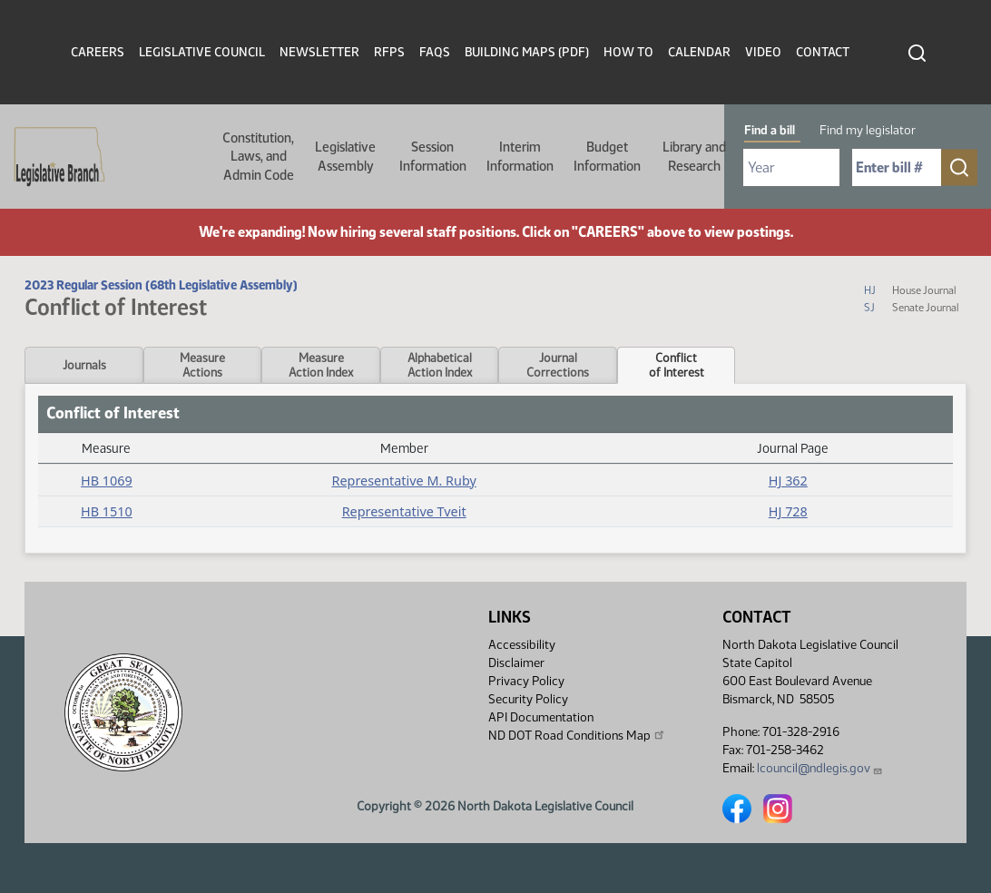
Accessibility (521, 645)
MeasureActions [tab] (202, 364)
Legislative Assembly (345, 156)
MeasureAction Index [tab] (321, 364)
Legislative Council (202, 52)
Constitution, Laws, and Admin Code (258, 156)
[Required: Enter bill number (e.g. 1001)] (896, 167)
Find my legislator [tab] (867, 130)
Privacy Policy (526, 681)
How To (628, 52)
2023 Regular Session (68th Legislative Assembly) (161, 285)
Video (763, 52)
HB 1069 (106, 480)
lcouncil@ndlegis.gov (820, 768)
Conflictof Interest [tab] (676, 364)
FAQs (434, 52)
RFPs (389, 52)
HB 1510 (106, 511)
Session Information (432, 156)
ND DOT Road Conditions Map (577, 735)
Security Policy (528, 699)
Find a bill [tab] (769, 130)
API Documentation (541, 717)
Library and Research (694, 156)
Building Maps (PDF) (527, 52)
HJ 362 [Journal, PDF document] (788, 480)
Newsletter (319, 52)
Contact (822, 52)
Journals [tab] (84, 365)
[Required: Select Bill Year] (791, 167)
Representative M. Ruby (403, 480)
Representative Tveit (404, 511)
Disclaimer (516, 663)
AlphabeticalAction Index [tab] (439, 364)
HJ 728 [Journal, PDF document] (788, 511)
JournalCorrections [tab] (557, 364)
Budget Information (607, 156)
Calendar (699, 52)
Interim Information (520, 156)
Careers (97, 52)
